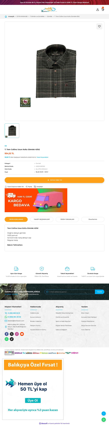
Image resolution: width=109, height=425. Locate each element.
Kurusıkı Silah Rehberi (89, 317)
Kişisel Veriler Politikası (64, 325)
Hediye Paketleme (87, 321)
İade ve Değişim (61, 329)
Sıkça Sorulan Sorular (88, 325)
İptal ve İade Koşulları (63, 321)
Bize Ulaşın (85, 313)
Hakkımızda (34, 313)
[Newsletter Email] (74, 292)
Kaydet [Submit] (99, 292)
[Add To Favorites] (99, 26)
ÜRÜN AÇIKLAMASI (16, 219)
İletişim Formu (35, 325)
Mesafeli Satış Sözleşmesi (64, 313)
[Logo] (49, 9)
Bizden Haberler (36, 321)
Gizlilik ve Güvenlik (62, 317)
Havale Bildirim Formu (38, 329)
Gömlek (38, 163)
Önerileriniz (93, 219)
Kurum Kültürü (35, 317)
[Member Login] (97, 9)
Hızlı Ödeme (85, 329)
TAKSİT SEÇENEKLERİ (42, 219)
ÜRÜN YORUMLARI (67, 219)
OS (6, 146)
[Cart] (102, 9)
